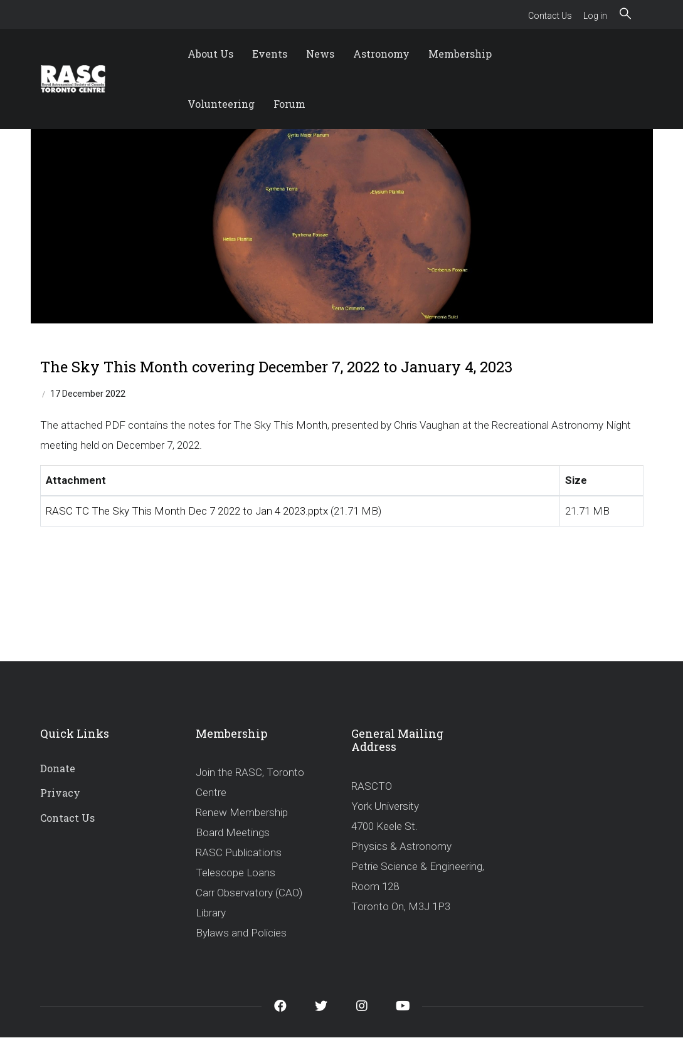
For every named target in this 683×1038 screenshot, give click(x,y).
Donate (57, 768)
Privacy (60, 792)
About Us (210, 53)
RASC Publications (239, 852)
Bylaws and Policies (241, 932)
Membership (460, 53)
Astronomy (381, 53)
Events (269, 53)
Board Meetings (233, 832)
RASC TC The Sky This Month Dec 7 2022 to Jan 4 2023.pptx (187, 511)
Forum (289, 103)
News (320, 53)
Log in (595, 16)
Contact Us (550, 16)
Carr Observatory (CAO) (249, 892)
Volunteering (221, 103)
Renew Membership (242, 812)
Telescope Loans (235, 872)
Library (211, 912)
